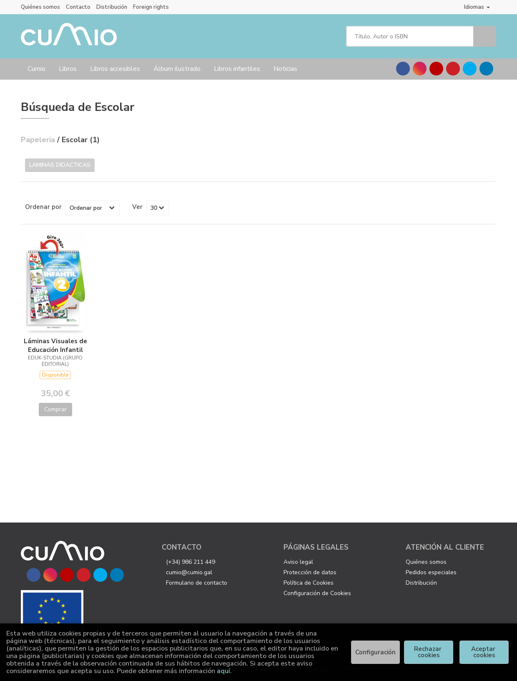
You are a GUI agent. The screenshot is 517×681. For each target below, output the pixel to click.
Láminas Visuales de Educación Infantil (55, 345)
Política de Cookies (309, 583)
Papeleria (39, 140)
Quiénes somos (40, 7)
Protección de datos (310, 572)
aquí (223, 671)
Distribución (111, 7)
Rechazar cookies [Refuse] (428, 652)
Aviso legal (298, 562)
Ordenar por (43, 207)
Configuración (375, 652)
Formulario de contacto (196, 583)
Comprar (55, 409)
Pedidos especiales (431, 572)
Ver (137, 207)
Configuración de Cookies (317, 593)
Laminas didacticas (59, 165)
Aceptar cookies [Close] (484, 652)
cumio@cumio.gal (189, 572)
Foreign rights (151, 7)
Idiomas (477, 7)
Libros (68, 68)
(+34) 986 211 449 (190, 562)
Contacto (78, 7)
